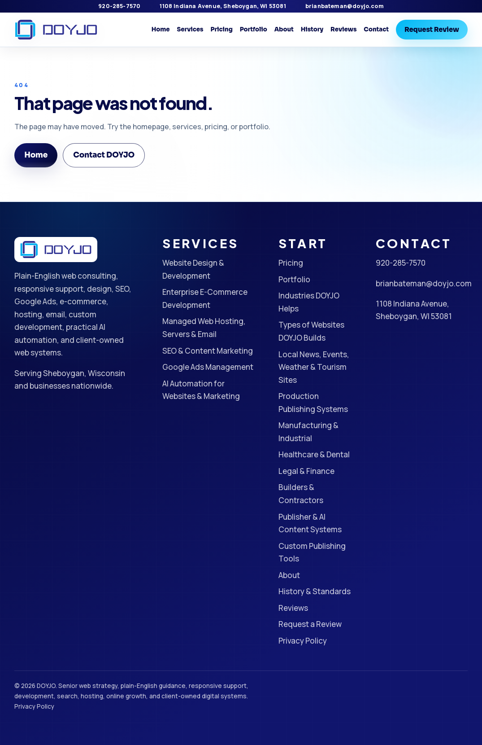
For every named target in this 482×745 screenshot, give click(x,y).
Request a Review (310, 624)
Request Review (431, 30)
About (284, 29)
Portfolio (253, 29)
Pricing (221, 29)
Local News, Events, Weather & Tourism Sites (313, 367)
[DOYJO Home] (56, 29)
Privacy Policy (302, 640)
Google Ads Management (207, 367)
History (312, 29)
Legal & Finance (306, 471)
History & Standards (314, 591)
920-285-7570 (119, 6)
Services (190, 29)
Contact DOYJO (104, 155)
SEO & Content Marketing (207, 351)
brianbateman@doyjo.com (344, 6)
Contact (376, 29)
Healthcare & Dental (314, 454)
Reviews (343, 29)
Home (161, 29)
